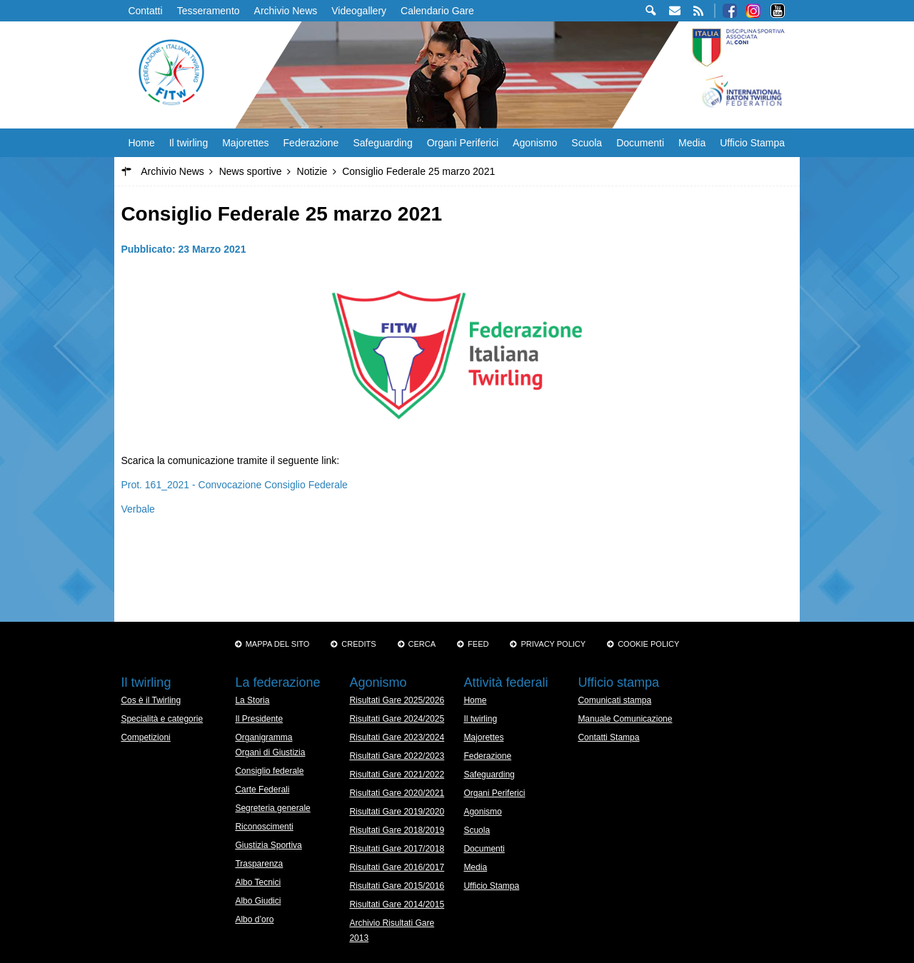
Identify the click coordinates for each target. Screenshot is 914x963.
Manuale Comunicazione (625, 719)
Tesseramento (208, 10)
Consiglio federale (269, 771)
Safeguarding (382, 142)
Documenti (640, 142)
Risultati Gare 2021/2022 (396, 775)
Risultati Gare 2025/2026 (396, 700)
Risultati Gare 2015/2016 (396, 886)
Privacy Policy (553, 644)
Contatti (145, 10)
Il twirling (188, 142)
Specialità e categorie (162, 719)
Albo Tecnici (258, 882)
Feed (478, 644)
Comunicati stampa (614, 700)
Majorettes (245, 142)
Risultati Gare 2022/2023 (396, 756)
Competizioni (145, 737)
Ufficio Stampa (752, 142)
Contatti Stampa (608, 737)
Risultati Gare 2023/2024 (396, 737)
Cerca (422, 644)
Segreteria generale (272, 808)
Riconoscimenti (264, 827)
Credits (358, 644)
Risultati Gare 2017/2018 (396, 849)
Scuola (586, 142)
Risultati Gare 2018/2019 (396, 830)
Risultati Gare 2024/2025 (396, 719)
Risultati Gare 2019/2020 (396, 812)
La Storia (252, 700)
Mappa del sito (278, 644)
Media (691, 142)
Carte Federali (262, 790)
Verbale (137, 509)
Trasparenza (259, 864)
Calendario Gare (437, 10)
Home (141, 142)
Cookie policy (648, 644)
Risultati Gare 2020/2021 (396, 793)
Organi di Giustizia (270, 752)
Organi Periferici (462, 142)
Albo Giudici (258, 901)
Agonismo (535, 142)
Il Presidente (259, 719)
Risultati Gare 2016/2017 (396, 867)
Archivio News (286, 10)
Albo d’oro (254, 919)
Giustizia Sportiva (268, 845)
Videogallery (358, 10)
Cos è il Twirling (151, 700)
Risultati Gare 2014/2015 (396, 904)
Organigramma (263, 737)
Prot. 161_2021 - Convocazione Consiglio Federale (234, 484)
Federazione (311, 142)
